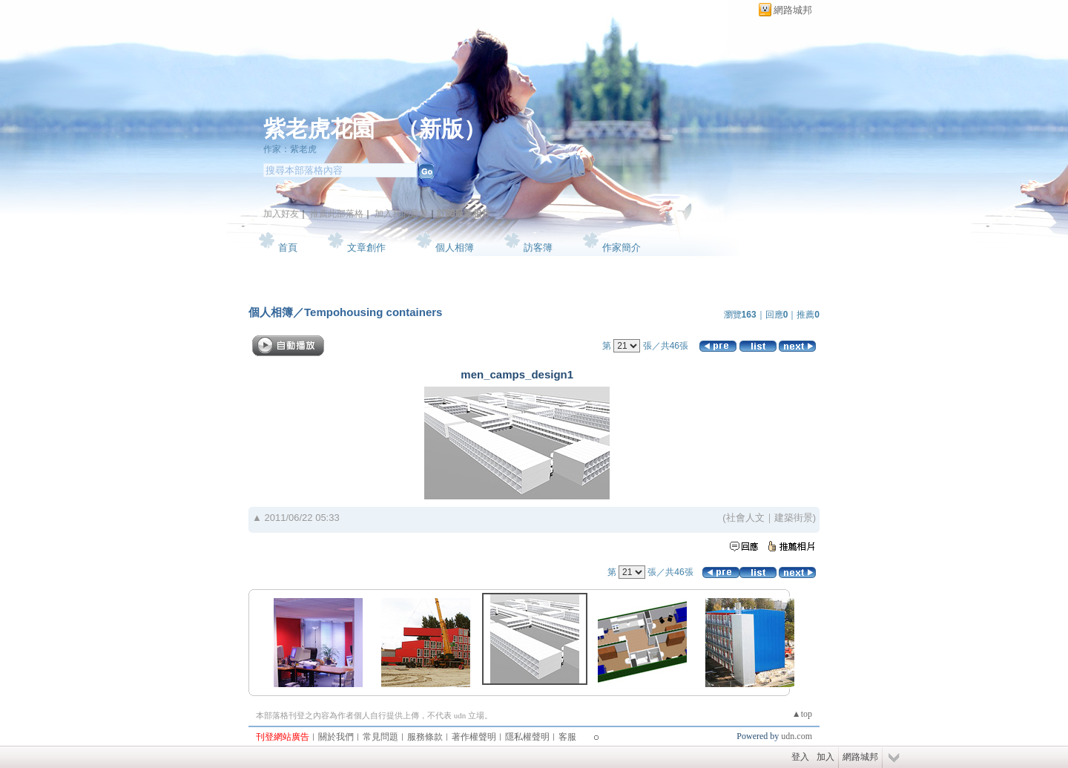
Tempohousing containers (373, 312)
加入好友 (281, 214)
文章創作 (366, 247)
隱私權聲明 (527, 737)
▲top (802, 714)
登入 (800, 757)
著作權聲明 (474, 737)
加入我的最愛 (401, 214)
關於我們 (336, 737)
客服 (567, 737)
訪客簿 (538, 247)
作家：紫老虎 (290, 149)
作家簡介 (621, 247)
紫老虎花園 (319, 128)
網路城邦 (793, 10)
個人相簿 (454, 247)
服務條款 (425, 737)
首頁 (287, 247)
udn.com (796, 736)
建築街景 (793, 517)
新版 (441, 128)
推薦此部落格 (336, 214)
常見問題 (380, 737)
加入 (825, 757)
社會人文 (745, 517)
